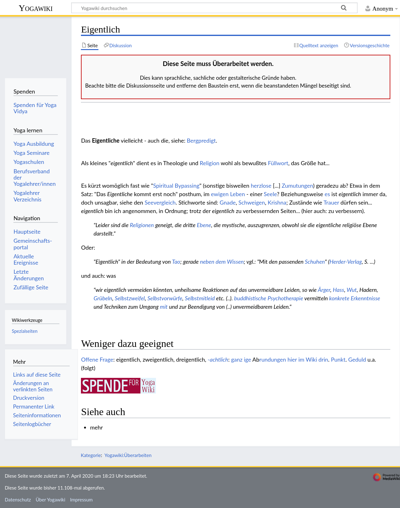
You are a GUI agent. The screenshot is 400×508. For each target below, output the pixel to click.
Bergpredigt (201, 140)
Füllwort (278, 163)
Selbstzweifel (130, 298)
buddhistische (250, 298)
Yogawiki (36, 8)
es (327, 193)
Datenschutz (18, 499)
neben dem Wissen (222, 261)
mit (164, 306)
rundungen (272, 359)
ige (247, 359)
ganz (236, 359)
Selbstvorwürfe (165, 298)
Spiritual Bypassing (176, 185)
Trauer (331, 202)
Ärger (324, 289)
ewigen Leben (228, 193)
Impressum (81, 499)
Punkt (338, 359)
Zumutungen (297, 185)
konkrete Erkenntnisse (354, 298)
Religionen (142, 224)
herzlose (261, 185)
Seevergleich (160, 202)
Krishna (277, 202)
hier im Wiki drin (308, 359)
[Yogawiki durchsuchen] (214, 8)
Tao (176, 261)
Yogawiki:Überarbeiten (128, 455)
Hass (338, 289)
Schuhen (315, 261)
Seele (270, 193)
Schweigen (251, 202)
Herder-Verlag (345, 261)
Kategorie (91, 455)
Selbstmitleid (200, 298)
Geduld (357, 359)
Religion (209, 163)
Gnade (228, 202)
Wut (352, 289)
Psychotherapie (285, 298)
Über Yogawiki (50, 499)
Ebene (204, 224)
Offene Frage (97, 359)
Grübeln (102, 298)
